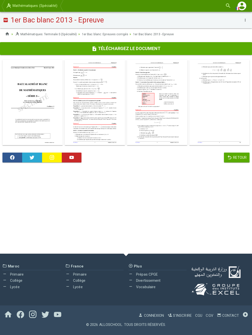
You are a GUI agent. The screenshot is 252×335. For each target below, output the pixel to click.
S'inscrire (180, 315)
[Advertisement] (126, 209)
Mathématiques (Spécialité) (31, 5)
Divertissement (144, 280)
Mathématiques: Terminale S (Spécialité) (50, 34)
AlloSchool (110, 324)
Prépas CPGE (143, 274)
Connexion (151, 315)
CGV (209, 315)
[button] (242, 6)
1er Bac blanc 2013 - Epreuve (168, 34)
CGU (198, 315)
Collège (12, 280)
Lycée (11, 287)
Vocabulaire (142, 287)
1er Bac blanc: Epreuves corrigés (115, 34)
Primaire (13, 274)
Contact (228, 315)
